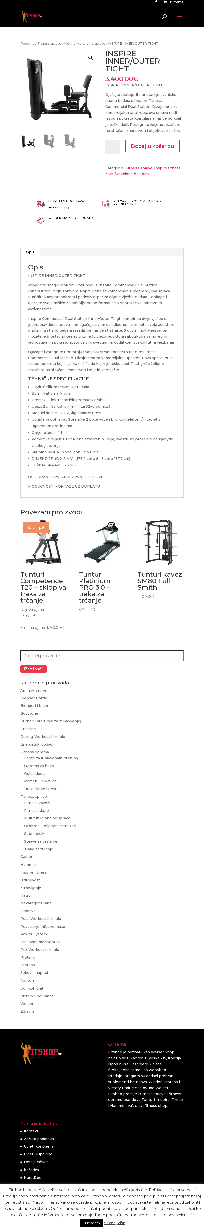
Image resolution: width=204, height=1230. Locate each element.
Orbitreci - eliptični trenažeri (50, 826)
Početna (27, 43)
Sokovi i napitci (34, 972)
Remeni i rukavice (40, 781)
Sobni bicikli (35, 833)
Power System (33, 934)
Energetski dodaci (36, 744)
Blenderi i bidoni (35, 705)
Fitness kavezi (37, 803)
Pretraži (33, 669)
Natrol (26, 895)
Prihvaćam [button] (91, 1223)
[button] (90, 58)
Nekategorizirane (36, 903)
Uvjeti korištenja (38, 1146)
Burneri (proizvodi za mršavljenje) (50, 721)
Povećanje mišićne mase (42, 926)
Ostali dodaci (35, 773)
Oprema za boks (39, 766)
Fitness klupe (36, 810)
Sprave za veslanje (40, 841)
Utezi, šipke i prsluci (42, 789)
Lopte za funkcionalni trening (51, 758)
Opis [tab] (30, 252)
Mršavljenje (30, 888)
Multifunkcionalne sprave (84, 43)
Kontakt (31, 1131)
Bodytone (29, 713)
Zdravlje (27, 1011)
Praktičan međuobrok (40, 942)
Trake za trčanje (38, 849)
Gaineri (26, 856)
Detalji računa (36, 1162)
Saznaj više (114, 1222)
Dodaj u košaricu (152, 146)
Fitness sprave (49, 43)
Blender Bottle (33, 698)
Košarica (31, 1169)
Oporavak (29, 911)
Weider (26, 1003)
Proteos (27, 965)
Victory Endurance (37, 996)
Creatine (28, 729)
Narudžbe (32, 1177)
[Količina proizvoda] (112, 147)
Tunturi (27, 980)
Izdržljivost (30, 880)
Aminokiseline (33, 690)
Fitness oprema (34, 752)
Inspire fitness (167, 168)
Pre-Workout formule (39, 949)
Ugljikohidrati (32, 988)
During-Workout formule (42, 736)
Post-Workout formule (40, 918)
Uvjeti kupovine (38, 1154)
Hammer (28, 864)
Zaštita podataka (39, 1139)
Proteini (27, 957)
